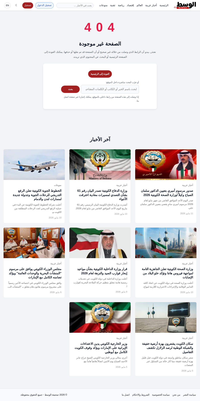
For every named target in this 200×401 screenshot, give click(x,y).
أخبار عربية (151, 5)
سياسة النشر (189, 394)
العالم (140, 5)
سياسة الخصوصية (161, 394)
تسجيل (27, 5)
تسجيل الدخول (44, 5)
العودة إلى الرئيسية (100, 74)
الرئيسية (164, 5)
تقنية (112, 5)
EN (7, 5)
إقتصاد (130, 5)
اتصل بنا (126, 394)
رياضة (121, 5)
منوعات (103, 5)
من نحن (176, 394)
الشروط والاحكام (140, 394)
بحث (70, 89)
